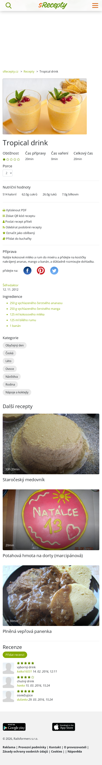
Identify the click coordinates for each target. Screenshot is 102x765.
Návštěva (12, 377)
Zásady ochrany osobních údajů (25, 751)
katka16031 (24, 671)
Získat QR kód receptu (20, 216)
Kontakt (55, 747)
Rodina (10, 384)
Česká (9, 353)
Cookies (56, 751)
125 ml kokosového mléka (27, 314)
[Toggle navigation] (95, 5)
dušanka (22, 700)
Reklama (9, 747)
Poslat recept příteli (18, 222)
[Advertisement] (51, 38)
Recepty (29, 71)
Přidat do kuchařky (18, 239)
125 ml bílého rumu (23, 320)
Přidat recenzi (15, 655)
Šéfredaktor (11, 285)
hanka (21, 685)
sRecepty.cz (10, 71)
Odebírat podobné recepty (24, 227)
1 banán (15, 326)
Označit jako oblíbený (20, 233)
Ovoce (10, 369)
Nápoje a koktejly (17, 392)
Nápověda (75, 751)
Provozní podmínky (32, 747)
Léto (8, 361)
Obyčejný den (15, 345)
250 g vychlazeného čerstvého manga (35, 309)
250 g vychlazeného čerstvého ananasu (36, 303)
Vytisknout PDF (16, 210)
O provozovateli (75, 747)
